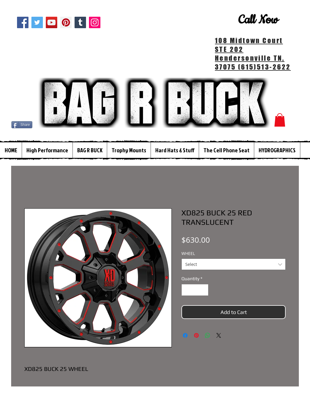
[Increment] (203, 289)
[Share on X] (218, 335)
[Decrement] (186, 289)
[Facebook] (22, 22)
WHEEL (188, 253)
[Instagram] (94, 22)
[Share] (21, 124)
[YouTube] (51, 22)
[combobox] (233, 264)
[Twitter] (37, 22)
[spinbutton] (195, 289)
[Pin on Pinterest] (196, 335)
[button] (279, 119)
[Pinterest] (66, 22)
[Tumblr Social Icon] (80, 22)
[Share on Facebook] (185, 335)
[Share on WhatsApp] (207, 335)
